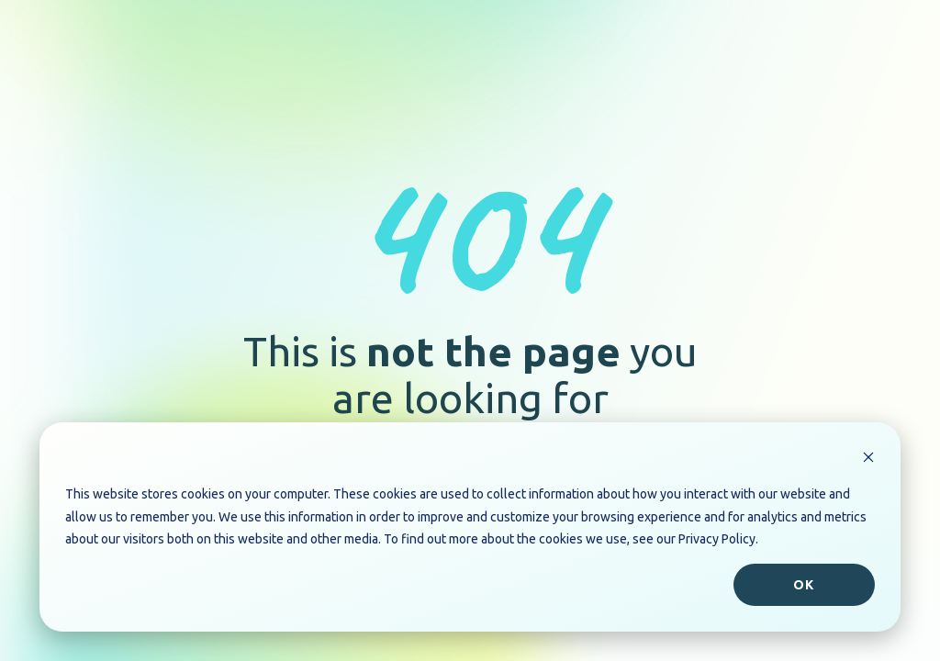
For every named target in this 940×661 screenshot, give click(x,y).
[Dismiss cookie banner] (868, 459)
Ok (803, 584)
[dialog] (470, 527)
